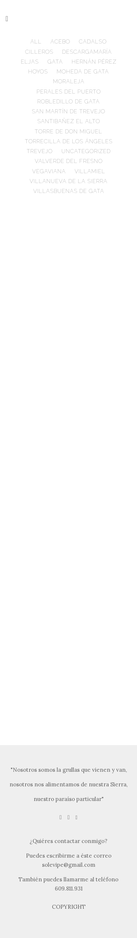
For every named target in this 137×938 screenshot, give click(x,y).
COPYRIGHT (68, 906)
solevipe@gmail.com (68, 864)
